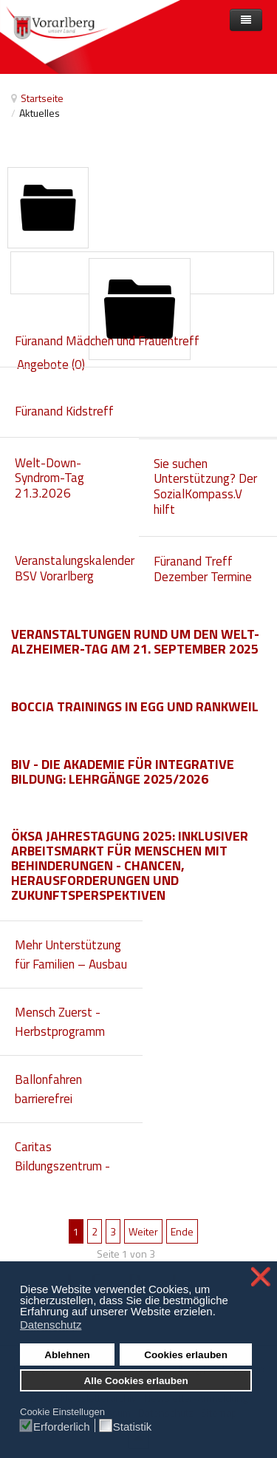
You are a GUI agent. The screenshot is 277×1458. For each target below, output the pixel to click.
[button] (220, 1313)
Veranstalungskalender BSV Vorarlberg (74, 568)
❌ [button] (261, 1277)
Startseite (42, 98)
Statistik (132, 1426)
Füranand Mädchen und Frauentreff (107, 340)
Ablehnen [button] (67, 1354)
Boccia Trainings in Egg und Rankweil (135, 706)
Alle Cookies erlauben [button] (136, 1380)
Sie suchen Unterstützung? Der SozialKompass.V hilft (205, 486)
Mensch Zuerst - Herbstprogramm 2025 (60, 1031)
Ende (182, 1231)
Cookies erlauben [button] (186, 1354)
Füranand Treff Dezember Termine (203, 569)
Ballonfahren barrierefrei (48, 1089)
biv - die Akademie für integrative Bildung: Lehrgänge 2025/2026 (122, 771)
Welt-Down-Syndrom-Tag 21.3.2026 (49, 478)
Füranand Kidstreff (64, 411)
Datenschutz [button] (50, 1324)
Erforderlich (61, 1426)
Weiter (143, 1231)
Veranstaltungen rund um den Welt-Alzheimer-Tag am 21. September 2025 (135, 641)
